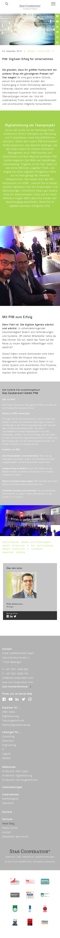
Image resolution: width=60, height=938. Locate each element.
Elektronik (8, 741)
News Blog (8, 823)
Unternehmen (10, 794)
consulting (18, 549)
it (28, 549)
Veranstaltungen (12, 787)
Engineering (9, 745)
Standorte (8, 803)
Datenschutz (28, 857)
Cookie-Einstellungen (44, 857)
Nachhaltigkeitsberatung (16, 725)
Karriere (7, 812)
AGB (19, 857)
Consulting (43, 51)
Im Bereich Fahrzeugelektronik (20, 780)
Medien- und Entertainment (36, 542)
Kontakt (6, 832)
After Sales (8, 712)
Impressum (10, 857)
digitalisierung (45, 546)
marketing (8, 552)
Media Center (10, 828)
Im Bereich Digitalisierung (17, 775)
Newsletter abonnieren (15, 836)
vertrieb (20, 552)
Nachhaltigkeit (10, 798)
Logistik (6, 754)
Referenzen (9, 767)
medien (6, 549)
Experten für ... (11, 707)
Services (7, 819)
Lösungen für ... (12, 732)
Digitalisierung (10, 542)
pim (33, 546)
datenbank (37, 549)
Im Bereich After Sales (15, 771)
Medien (31, 51)
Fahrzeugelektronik (13, 720)
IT (53, 51)
